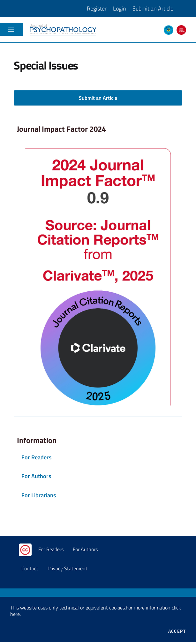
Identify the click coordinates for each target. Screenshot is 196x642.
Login (119, 8)
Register (97, 8)
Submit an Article (152, 8)
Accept (177, 631)
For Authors (85, 549)
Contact (29, 568)
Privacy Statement (67, 568)
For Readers (51, 549)
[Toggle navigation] (11, 29)
